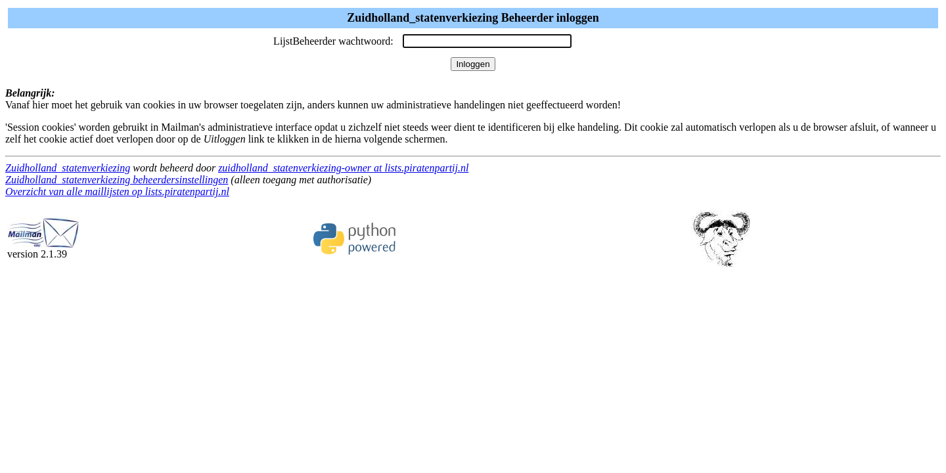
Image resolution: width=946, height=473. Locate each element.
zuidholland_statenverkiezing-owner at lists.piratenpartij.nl (343, 167)
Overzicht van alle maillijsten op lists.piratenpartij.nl (117, 191)
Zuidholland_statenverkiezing (67, 167)
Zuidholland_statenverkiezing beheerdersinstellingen (116, 179)
